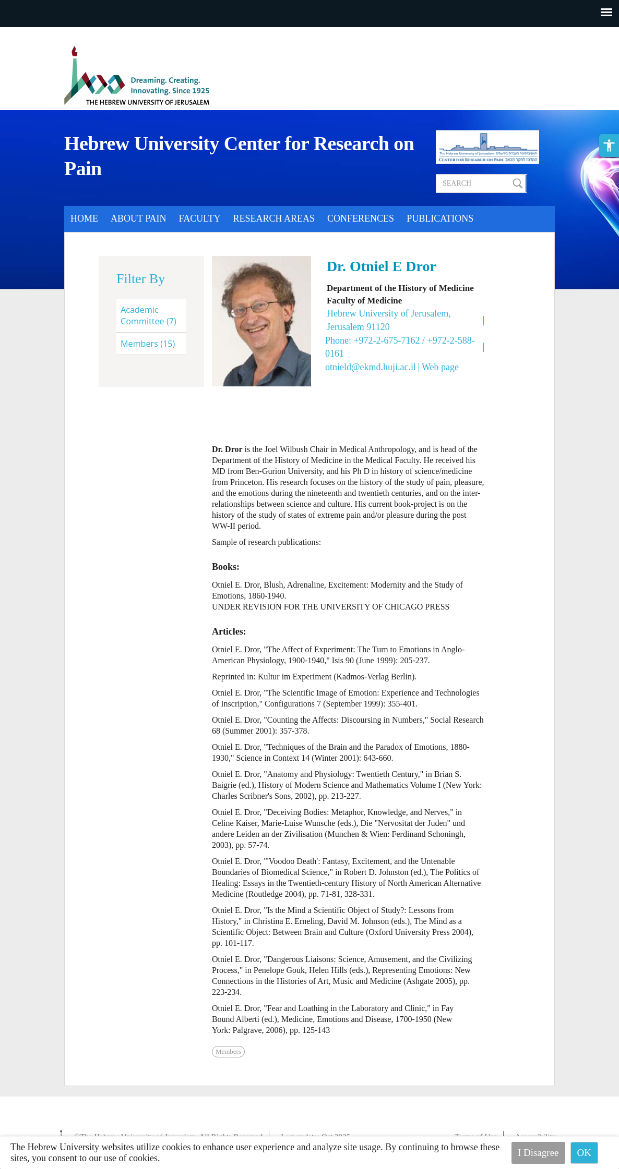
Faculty (200, 218)
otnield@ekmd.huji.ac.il (370, 367)
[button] (609, 145)
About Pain (138, 218)
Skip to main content (39, 33)
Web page (440, 367)
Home (84, 218)
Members (148, 343)
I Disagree (538, 1152)
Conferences (360, 218)
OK (584, 1152)
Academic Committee (148, 315)
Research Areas (274, 218)
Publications (440, 218)
